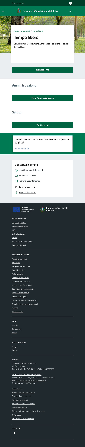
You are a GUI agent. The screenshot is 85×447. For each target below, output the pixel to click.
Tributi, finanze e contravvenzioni (25, 304)
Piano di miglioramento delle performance (28, 411)
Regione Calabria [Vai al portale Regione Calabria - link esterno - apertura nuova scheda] (18, 3)
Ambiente (16, 262)
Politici (14, 237)
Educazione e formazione (22, 285)
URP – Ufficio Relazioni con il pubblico (26, 374)
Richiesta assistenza (20, 399)
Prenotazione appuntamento (23, 392)
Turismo (15, 307)
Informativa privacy (19, 407)
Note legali (16, 414)
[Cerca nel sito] (70, 11)
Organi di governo (19, 222)
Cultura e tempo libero (20, 281)
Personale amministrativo (22, 241)
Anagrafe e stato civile (21, 266)
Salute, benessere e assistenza (24, 300)
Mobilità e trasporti (19, 296)
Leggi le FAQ (17, 388)
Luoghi (14, 346)
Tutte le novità (42, 69)
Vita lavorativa (17, 311)
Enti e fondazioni (18, 233)
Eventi (14, 350)
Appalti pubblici (18, 270)
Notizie (15, 325)
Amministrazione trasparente (23, 403)
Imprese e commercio (20, 292)
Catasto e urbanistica (20, 277)
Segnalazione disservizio (21, 396)
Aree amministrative (20, 226)
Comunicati (16, 329)
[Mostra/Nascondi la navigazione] (2, 10)
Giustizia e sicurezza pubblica (23, 289)
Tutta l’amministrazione (42, 97)
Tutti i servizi (43, 125)
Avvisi (14, 332)
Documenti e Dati (19, 245)
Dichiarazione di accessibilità (23, 418)
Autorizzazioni (17, 273)
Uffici (14, 230)
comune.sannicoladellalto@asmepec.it (31, 380)
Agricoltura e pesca (19, 258)
